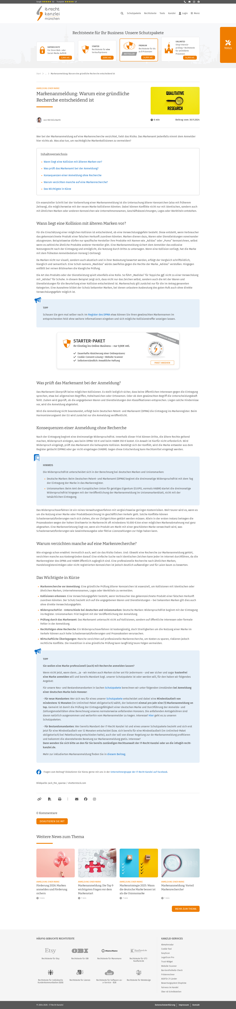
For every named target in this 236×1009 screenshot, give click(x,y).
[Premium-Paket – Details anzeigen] (139, 50)
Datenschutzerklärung (165, 1005)
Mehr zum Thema (185, 908)
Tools (162, 13)
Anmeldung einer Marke (47, 88)
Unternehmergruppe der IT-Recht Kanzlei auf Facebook (138, 772)
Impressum (184, 1005)
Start (38, 74)
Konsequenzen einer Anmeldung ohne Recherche (73, 175)
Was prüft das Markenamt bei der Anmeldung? (71, 168)
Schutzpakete (134, 13)
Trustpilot (67, 2)
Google (45, 2)
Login (183, 13)
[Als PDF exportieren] (49, 799)
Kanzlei (172, 13)
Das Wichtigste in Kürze (57, 188)
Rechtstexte (150, 13)
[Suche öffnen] (122, 13)
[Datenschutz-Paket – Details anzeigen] (56, 51)
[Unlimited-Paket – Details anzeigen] (180, 49)
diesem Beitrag (116, 754)
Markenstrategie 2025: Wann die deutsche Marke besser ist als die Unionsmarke (138, 889)
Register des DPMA (99, 314)
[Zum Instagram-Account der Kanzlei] (94, 799)
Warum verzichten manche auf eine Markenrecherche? (76, 182)
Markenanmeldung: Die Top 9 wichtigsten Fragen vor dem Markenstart (95, 889)
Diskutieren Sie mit (52, 821)
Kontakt (196, 1005)
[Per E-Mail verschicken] (76, 799)
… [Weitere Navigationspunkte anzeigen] (46, 74)
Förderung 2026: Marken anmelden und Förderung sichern (51, 889)
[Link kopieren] (38, 799)
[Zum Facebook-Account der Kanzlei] (85, 799)
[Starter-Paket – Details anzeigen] (97, 50)
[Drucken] (59, 799)
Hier (151, 715)
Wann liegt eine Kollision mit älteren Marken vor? (73, 161)
